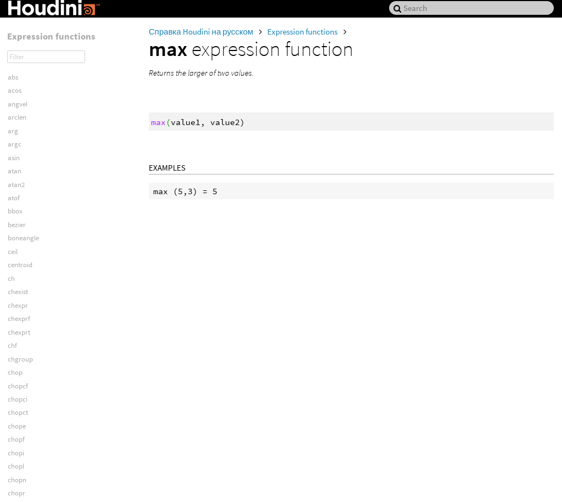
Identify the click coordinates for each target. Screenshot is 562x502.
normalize (23, 359)
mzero (17, 306)
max (14, 131)
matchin (20, 77)
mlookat (20, 198)
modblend (23, 239)
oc (11, 494)
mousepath (24, 279)
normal (19, 346)
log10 (16, 50)
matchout (22, 90)
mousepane (25, 265)
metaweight (25, 158)
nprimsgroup (27, 413)
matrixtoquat (27, 117)
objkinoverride (29, 440)
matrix (17, 104)
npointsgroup (28, 386)
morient (19, 252)
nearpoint (22, 319)
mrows (18, 292)
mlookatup (24, 212)
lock (14, 24)
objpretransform (32, 480)
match (17, 64)
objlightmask (27, 453)
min (13, 171)
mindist (19, 185)
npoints (19, 372)
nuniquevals (25, 426)
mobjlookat (25, 225)
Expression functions (303, 31)
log (12, 37)
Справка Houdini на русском (202, 31)
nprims (18, 399)
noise (15, 332)
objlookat (22, 467)
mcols (16, 144)
